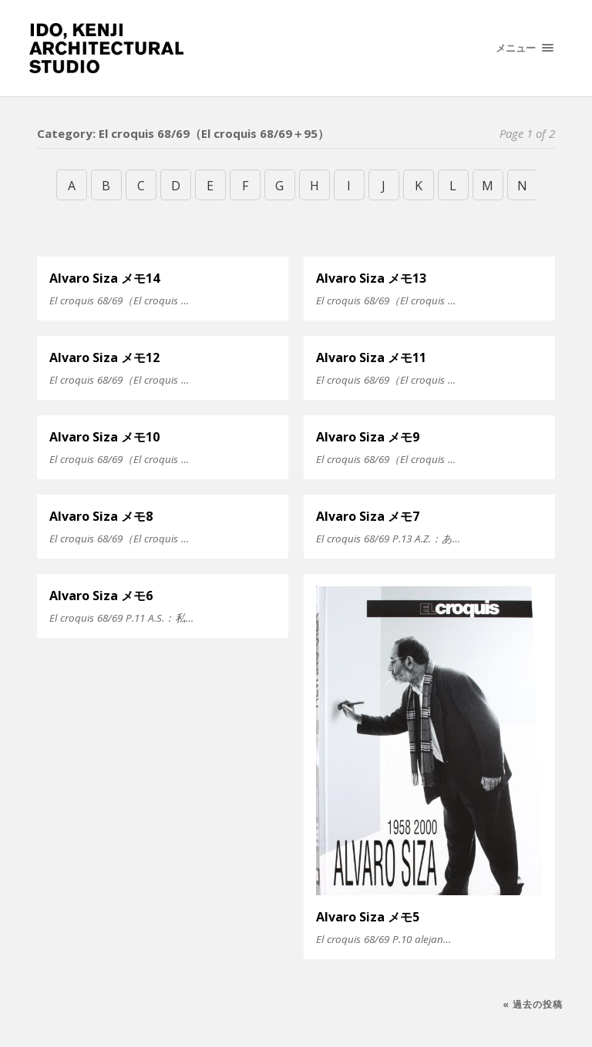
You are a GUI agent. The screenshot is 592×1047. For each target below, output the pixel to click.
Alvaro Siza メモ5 (367, 916)
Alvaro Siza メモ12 (104, 357)
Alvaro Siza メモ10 (104, 436)
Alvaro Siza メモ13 (371, 278)
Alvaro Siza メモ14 (104, 278)
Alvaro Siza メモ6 (101, 595)
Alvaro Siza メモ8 (101, 516)
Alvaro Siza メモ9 (367, 436)
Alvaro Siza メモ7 (367, 516)
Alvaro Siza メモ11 (371, 357)
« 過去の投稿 (533, 1004)
